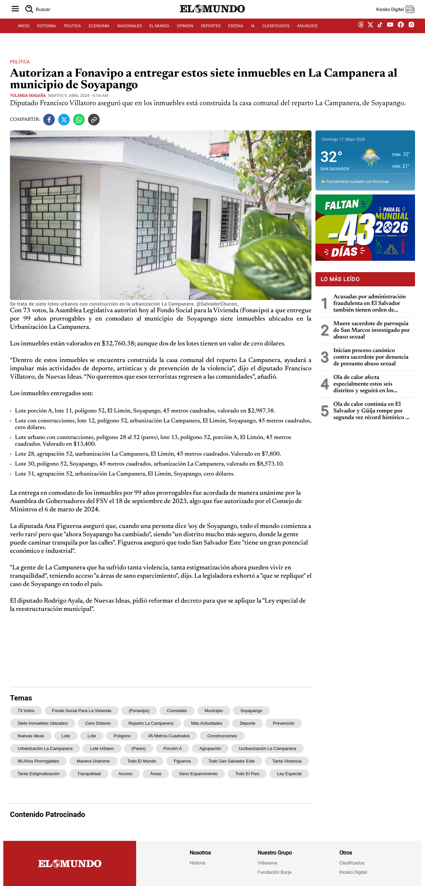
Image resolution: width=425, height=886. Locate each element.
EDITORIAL (46, 32)
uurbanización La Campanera (267, 748)
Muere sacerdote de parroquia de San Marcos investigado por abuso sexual (371, 330)
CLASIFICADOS (276, 32)
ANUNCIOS (307, 32)
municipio (214, 710)
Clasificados (352, 862)
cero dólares (98, 723)
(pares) (138, 748)
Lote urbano (102, 748)
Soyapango (251, 710)
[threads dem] (361, 32)
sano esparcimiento (198, 773)
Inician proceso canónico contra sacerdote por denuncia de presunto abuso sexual (370, 357)
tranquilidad (89, 773)
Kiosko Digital (353, 872)
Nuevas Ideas (31, 735)
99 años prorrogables (38, 761)
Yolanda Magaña (28, 95)
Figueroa (182, 761)
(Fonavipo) (139, 710)
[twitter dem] (370, 32)
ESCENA (235, 32)
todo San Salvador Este (232, 761)
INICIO (24, 32)
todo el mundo (142, 761)
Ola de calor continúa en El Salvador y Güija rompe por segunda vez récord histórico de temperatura (372, 411)
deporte (247, 723)
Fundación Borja (275, 872)
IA (253, 32)
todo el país (247, 773)
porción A (172, 748)
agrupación (210, 748)
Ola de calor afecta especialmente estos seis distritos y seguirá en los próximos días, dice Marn (365, 384)
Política (20, 61)
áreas (155, 773)
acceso (126, 773)
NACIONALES (129, 32)
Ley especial (289, 773)
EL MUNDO (159, 32)
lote (92, 735)
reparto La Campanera (151, 723)
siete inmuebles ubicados (43, 723)
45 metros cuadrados (169, 735)
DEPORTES (210, 32)
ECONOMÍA (99, 32)
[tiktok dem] (380, 32)
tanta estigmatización (38, 773)
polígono (122, 735)
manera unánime (93, 761)
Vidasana (267, 862)
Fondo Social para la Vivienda (81, 710)
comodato (177, 710)
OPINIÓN (185, 32)
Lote (66, 735)
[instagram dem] (414, 32)
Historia (198, 862)
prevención (284, 723)
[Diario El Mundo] (212, 18)
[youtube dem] (390, 32)
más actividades (206, 723)
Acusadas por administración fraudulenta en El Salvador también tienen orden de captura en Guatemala (369, 304)
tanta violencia (286, 761)
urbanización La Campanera (45, 748)
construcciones (222, 735)
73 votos (26, 710)
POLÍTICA (72, 32)
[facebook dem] (400, 32)
